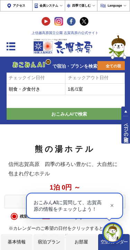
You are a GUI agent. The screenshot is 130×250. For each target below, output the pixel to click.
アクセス (19, 5)
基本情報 (17, 241)
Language (114, 5)
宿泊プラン (49, 241)
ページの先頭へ (125, 130)
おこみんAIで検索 (69, 114)
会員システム (49, 5)
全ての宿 (113, 66)
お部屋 (81, 241)
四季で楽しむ (81, 5)
